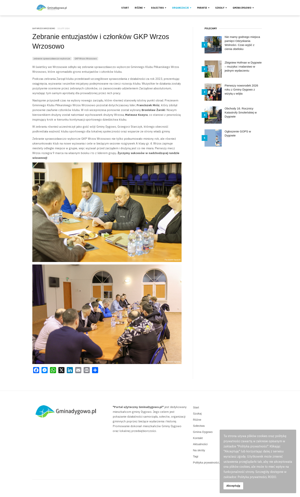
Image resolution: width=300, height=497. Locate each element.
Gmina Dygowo (243, 7)
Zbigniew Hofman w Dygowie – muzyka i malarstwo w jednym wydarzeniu (243, 66)
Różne (140, 7)
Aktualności (200, 444)
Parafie (203, 7)
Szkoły (221, 7)
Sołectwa (158, 7)
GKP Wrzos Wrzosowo (86, 58)
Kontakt (198, 438)
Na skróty (199, 450)
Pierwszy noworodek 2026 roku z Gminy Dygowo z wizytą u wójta (241, 89)
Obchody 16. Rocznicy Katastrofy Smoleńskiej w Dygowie (241, 112)
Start (125, 7)
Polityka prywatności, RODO (211, 462)
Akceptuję (233, 485)
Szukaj (197, 413)
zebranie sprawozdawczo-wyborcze (51, 58)
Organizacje (181, 7)
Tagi (195, 456)
